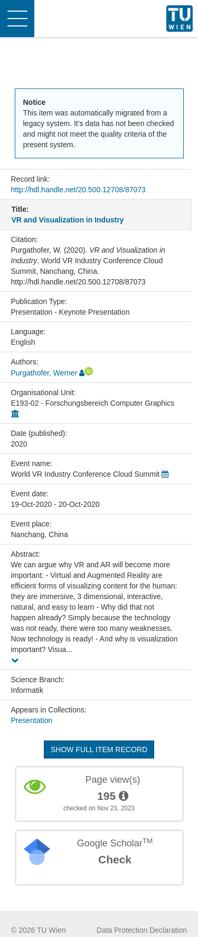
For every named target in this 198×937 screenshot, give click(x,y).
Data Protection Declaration (142, 930)
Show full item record (99, 749)
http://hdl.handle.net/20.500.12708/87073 (78, 189)
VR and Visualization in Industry (68, 220)
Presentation (32, 720)
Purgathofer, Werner (44, 373)
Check (114, 859)
